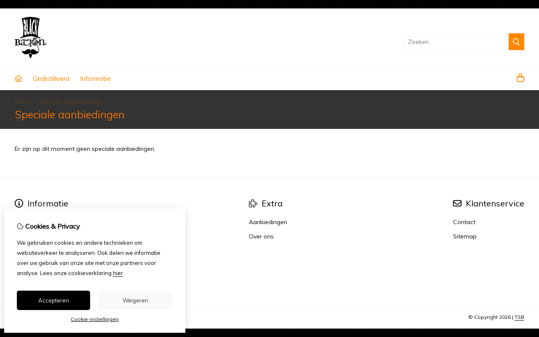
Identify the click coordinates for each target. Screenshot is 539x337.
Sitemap (465, 236)
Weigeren (135, 300)
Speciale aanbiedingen (70, 101)
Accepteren (53, 300)
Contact (464, 222)
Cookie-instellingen (95, 319)
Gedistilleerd (51, 78)
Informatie (95, 78)
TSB (519, 317)
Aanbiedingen (268, 222)
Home (23, 101)
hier (118, 273)
